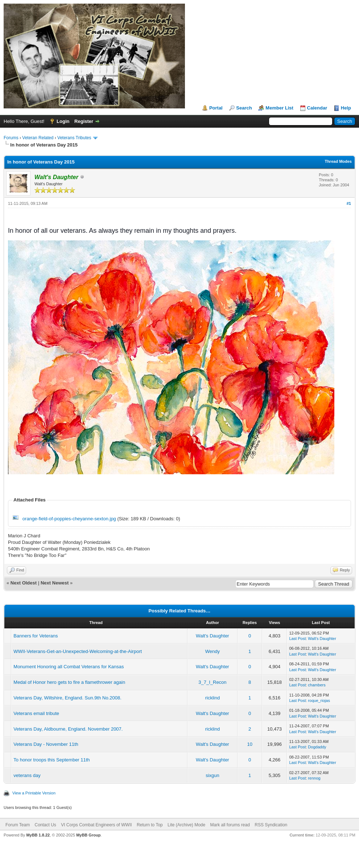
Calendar (317, 108)
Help (346, 108)
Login (63, 121)
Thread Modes (338, 161)
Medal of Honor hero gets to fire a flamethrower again (69, 682)
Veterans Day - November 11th (45, 744)
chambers (316, 685)
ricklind (212, 698)
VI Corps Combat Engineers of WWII (96, 824)
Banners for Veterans (35, 636)
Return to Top (150, 824)
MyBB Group (88, 835)
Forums (11, 137)
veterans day (26, 775)
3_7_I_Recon (212, 682)
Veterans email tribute (36, 713)
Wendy (212, 651)
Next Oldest (24, 583)
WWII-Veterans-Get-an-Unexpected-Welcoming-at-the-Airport (77, 651)
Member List (279, 108)
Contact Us (45, 824)
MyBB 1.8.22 (38, 835)
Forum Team (17, 824)
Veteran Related (37, 137)
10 (249, 744)
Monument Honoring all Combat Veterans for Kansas (68, 666)
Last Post (297, 638)
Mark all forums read (230, 824)
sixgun (212, 775)
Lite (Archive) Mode (186, 824)
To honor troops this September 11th (51, 760)
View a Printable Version (33, 793)
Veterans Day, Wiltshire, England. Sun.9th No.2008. (67, 698)
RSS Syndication (271, 824)
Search (244, 108)
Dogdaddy (317, 747)
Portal (216, 108)
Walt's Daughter (212, 636)
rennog (314, 778)
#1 (349, 203)
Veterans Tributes (74, 137)
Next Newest (55, 583)
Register (83, 121)
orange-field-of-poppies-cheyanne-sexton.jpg (69, 518)
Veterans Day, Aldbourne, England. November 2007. (68, 729)
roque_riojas (319, 700)
